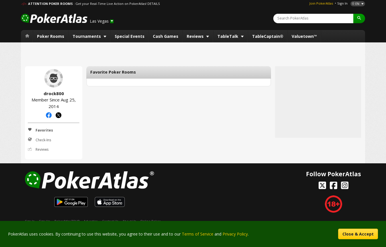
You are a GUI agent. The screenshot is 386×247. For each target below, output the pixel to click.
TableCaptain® (267, 36)
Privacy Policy (235, 234)
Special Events (130, 36)
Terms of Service (197, 234)
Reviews (196, 36)
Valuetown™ (304, 36)
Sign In (342, 3)
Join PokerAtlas (321, 3)
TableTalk (228, 36)
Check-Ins (39, 139)
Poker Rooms (50, 36)
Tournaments (87, 36)
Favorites (40, 130)
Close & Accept (358, 234)
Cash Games (165, 36)
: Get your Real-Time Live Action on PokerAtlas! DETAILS (117, 3)
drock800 (54, 78)
